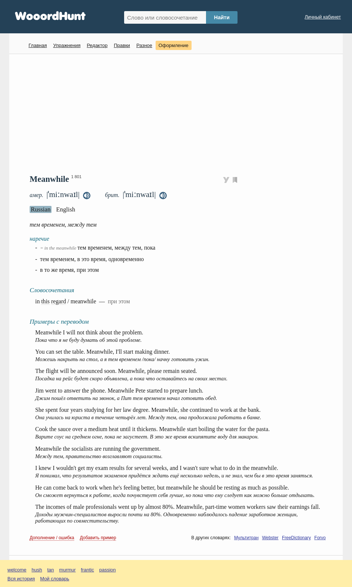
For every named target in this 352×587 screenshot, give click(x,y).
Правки (122, 45)
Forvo (320, 537)
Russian (40, 209)
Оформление (174, 45)
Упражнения (66, 45)
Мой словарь (54, 578)
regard (58, 301)
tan (50, 570)
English (65, 209)
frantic (87, 570)
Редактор (97, 45)
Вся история (21, 578)
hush (36, 570)
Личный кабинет (323, 17)
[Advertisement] (179, 113)
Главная (38, 45)
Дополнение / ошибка (52, 537)
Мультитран (246, 537)
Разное (144, 45)
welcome (16, 570)
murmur (67, 570)
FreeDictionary (296, 537)
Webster (270, 537)
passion (107, 570)
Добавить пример (98, 537)
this (45, 301)
